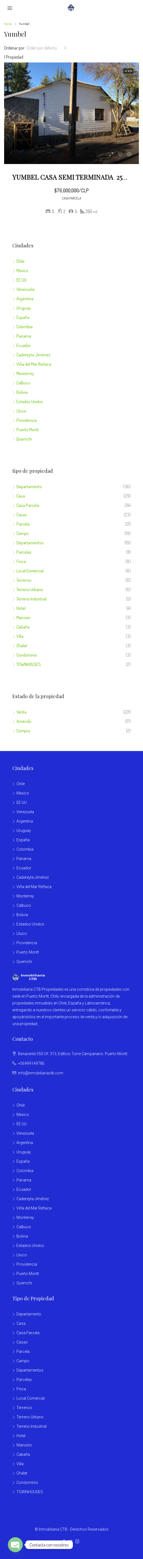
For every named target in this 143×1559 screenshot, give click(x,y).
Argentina (24, 298)
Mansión (23, 617)
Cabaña (23, 627)
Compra (23, 730)
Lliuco (21, 411)
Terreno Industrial (31, 599)
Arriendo (23, 721)
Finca (21, 561)
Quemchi (24, 439)
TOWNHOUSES (28, 664)
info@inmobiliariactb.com (40, 1073)
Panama (23, 336)
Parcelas (24, 552)
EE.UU (21, 280)
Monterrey (25, 373)
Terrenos (24, 580)
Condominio (26, 655)
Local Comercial (30, 571)
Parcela (23, 524)
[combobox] (46, 48)
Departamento (29, 486)
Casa (20, 496)
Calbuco (23, 383)
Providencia (26, 420)
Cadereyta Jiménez (33, 354)
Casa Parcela (27, 505)
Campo (22, 533)
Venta (21, 712)
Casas (21, 514)
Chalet (21, 645)
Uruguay (23, 308)
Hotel (20, 608)
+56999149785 (31, 1063)
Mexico (22, 270)
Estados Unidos (29, 401)
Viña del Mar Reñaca (33, 364)
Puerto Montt (27, 429)
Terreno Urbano (29, 589)
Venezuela (25, 289)
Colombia (24, 326)
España (22, 317)
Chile (20, 261)
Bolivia (22, 392)
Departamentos (30, 542)
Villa (20, 636)
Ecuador (23, 345)
